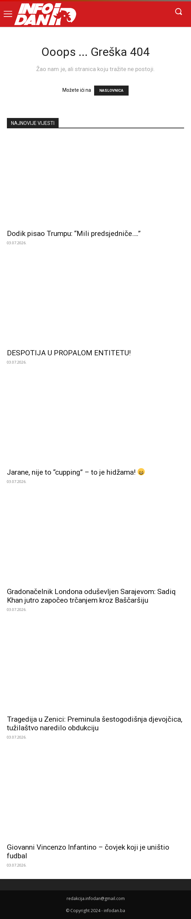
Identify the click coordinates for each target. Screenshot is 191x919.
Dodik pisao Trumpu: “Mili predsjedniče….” (74, 233)
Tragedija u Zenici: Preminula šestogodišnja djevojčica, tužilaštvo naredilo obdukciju (94, 723)
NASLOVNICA (111, 90)
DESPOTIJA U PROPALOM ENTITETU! (69, 353)
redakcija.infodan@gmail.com (96, 898)
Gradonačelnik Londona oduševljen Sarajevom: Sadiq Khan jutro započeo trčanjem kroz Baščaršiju (91, 595)
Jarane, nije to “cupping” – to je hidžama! (76, 472)
